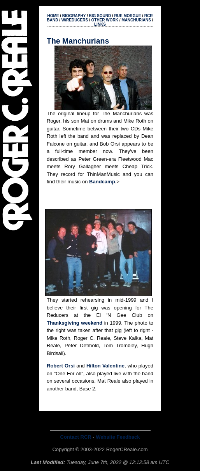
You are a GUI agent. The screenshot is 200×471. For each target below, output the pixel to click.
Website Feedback (118, 437)
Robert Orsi (61, 366)
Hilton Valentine (105, 366)
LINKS (100, 24)
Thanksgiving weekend (74, 323)
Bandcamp (102, 182)
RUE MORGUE (127, 16)
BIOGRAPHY (74, 16)
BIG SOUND (100, 16)
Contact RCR (75, 437)
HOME (53, 16)
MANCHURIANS (136, 20)
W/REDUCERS (74, 20)
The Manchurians (78, 41)
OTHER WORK (104, 20)
